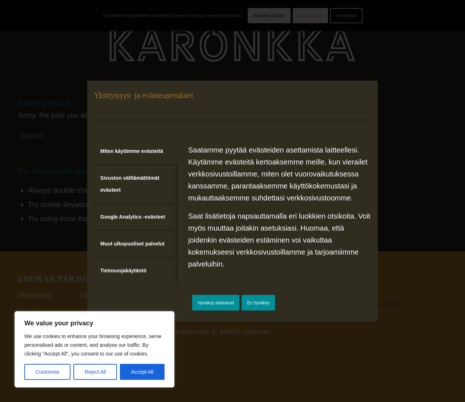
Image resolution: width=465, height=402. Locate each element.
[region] (94, 349)
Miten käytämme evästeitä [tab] (131, 151)
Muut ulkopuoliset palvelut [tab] (132, 244)
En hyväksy (258, 302)
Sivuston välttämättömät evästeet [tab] (129, 184)
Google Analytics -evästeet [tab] (132, 217)
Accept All (142, 372)
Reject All (95, 372)
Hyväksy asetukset (216, 302)
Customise (48, 372)
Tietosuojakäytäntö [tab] (123, 270)
